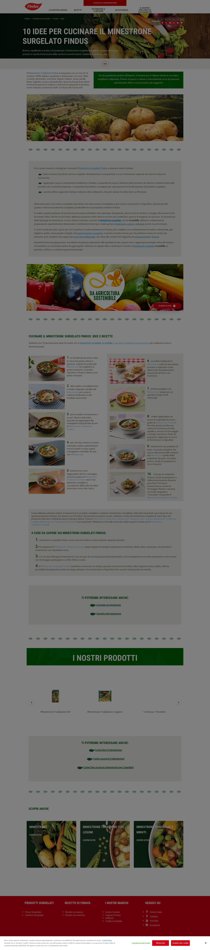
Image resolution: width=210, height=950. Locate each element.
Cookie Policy (107, 940)
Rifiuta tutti (160, 943)
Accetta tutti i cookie (180, 943)
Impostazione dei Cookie (141, 943)
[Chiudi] (206, 943)
